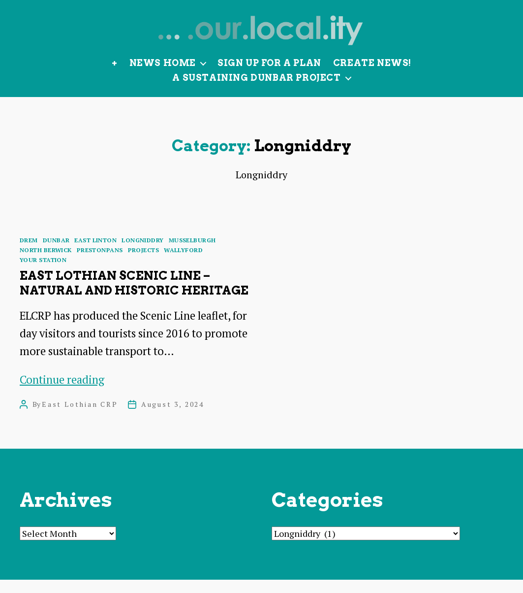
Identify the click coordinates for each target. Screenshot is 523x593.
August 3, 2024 (172, 417)
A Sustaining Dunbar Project (256, 91)
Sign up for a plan (269, 76)
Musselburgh (192, 253)
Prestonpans (100, 263)
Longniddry (142, 253)
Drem (29, 253)
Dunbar (56, 253)
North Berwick (46, 263)
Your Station (43, 273)
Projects (143, 263)
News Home (162, 76)
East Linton (95, 253)
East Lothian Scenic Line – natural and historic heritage (134, 296)
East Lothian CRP (80, 417)
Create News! (372, 76)
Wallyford (183, 263)
